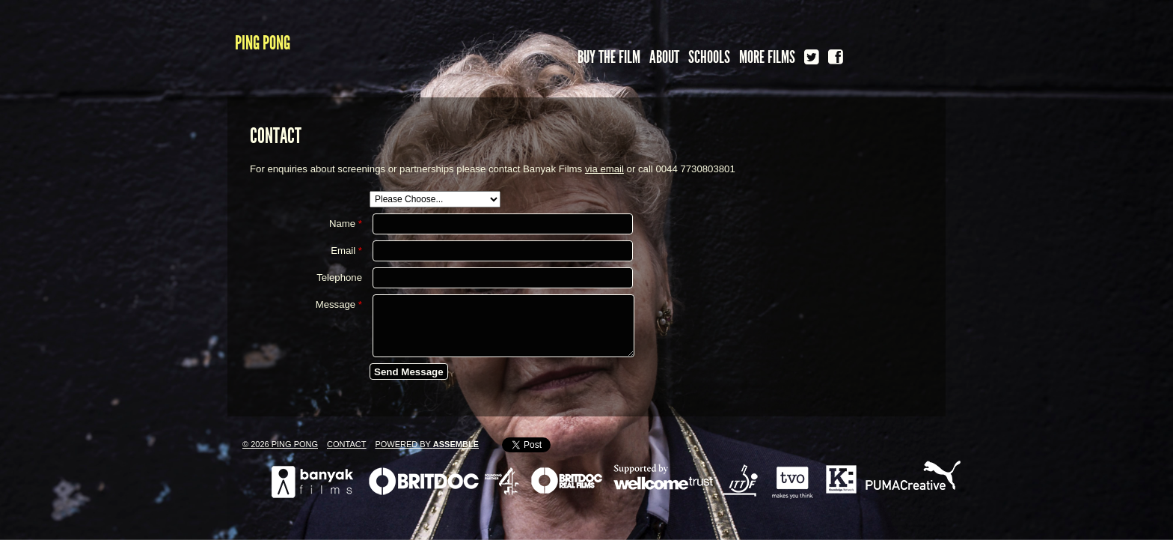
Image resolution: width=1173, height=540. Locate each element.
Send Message (409, 371)
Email (346, 250)
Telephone (339, 277)
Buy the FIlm (609, 57)
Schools (709, 57)
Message (339, 304)
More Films (767, 57)
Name (345, 223)
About (664, 57)
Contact (346, 444)
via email (604, 169)
